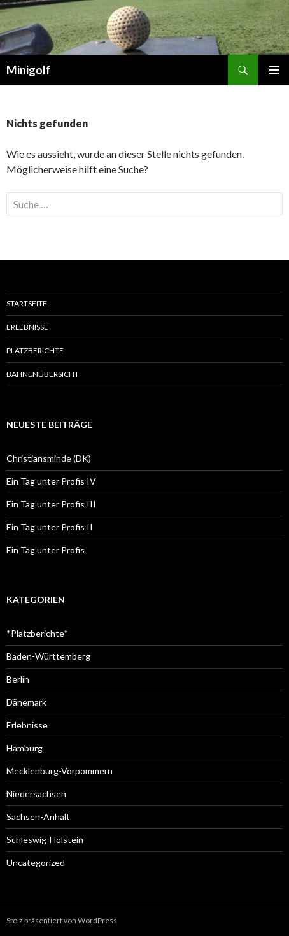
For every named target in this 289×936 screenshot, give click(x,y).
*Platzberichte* (37, 633)
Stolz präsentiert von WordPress (61, 920)
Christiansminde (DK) (48, 458)
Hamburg (24, 747)
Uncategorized (35, 862)
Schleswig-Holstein (44, 839)
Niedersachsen (36, 793)
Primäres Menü (273, 70)
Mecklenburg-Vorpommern (59, 770)
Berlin (17, 679)
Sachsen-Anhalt (38, 816)
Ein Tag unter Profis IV (51, 481)
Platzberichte (35, 350)
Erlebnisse (27, 327)
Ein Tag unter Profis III (51, 504)
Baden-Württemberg (48, 656)
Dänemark (26, 702)
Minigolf (28, 70)
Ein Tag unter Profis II (49, 526)
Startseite (26, 303)
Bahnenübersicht (42, 374)
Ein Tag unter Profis (45, 549)
